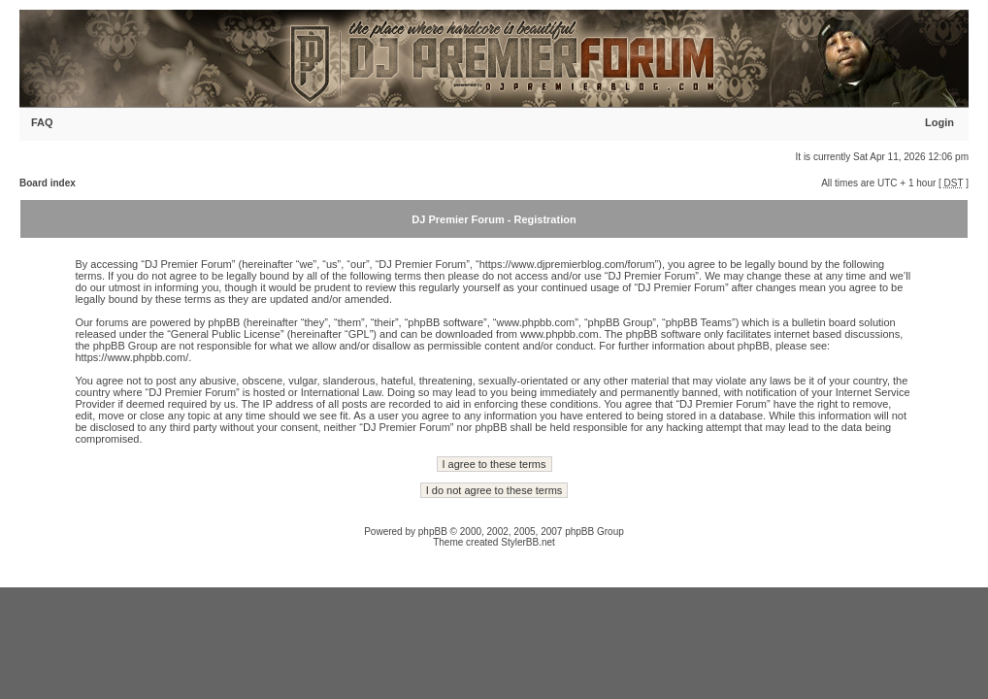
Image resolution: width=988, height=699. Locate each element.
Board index (47, 183)
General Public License (225, 334)
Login (939, 122)
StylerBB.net (528, 542)
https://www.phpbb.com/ (131, 357)
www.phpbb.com (559, 334)
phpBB (432, 531)
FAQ (42, 122)
